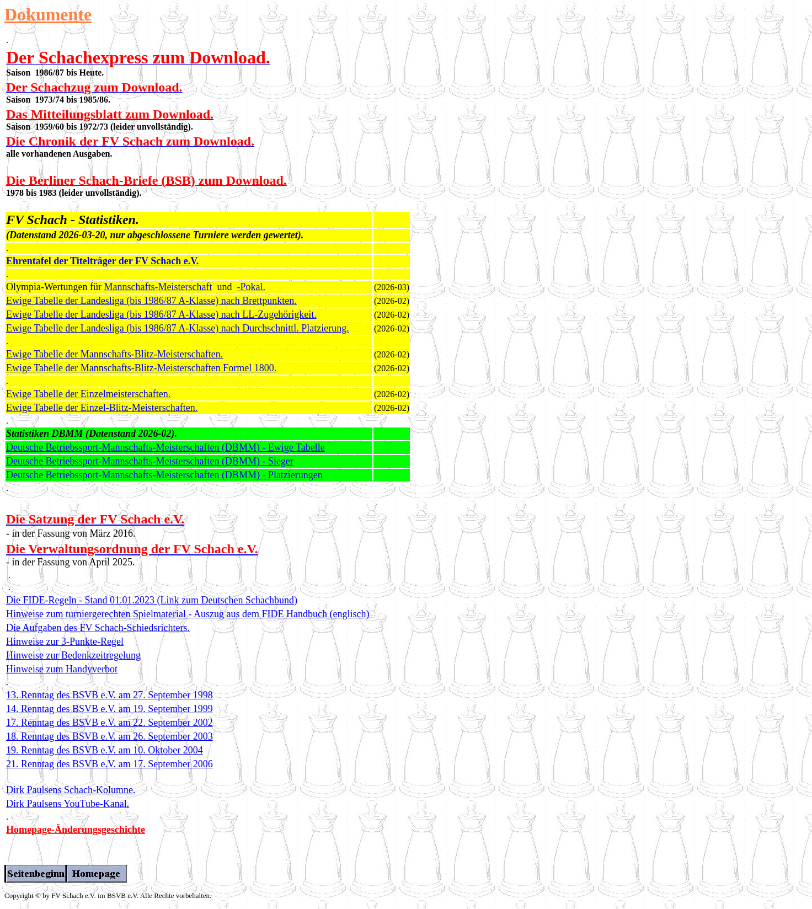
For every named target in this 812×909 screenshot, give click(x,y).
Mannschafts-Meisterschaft (158, 286)
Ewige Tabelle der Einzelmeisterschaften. (88, 393)
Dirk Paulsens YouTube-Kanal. (67, 803)
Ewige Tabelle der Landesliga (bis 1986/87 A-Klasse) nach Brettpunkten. (151, 300)
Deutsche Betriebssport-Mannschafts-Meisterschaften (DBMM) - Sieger (149, 461)
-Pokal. (251, 286)
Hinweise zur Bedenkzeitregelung (73, 655)
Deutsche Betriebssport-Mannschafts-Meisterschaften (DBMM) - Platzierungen (164, 474)
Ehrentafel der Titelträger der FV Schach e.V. (102, 260)
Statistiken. (108, 219)
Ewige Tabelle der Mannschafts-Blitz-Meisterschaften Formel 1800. (141, 367)
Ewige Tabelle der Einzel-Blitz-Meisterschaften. (101, 407)
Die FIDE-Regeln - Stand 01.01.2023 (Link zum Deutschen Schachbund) (151, 600)
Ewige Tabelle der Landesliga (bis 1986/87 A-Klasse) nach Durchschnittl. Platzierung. (177, 328)
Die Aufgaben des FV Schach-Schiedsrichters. (98, 627)
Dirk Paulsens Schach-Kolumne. (70, 789)
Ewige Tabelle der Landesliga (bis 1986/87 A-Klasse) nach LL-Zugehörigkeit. (161, 314)
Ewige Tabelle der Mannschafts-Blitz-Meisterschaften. (114, 354)
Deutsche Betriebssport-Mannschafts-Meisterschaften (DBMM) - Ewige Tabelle (165, 447)
